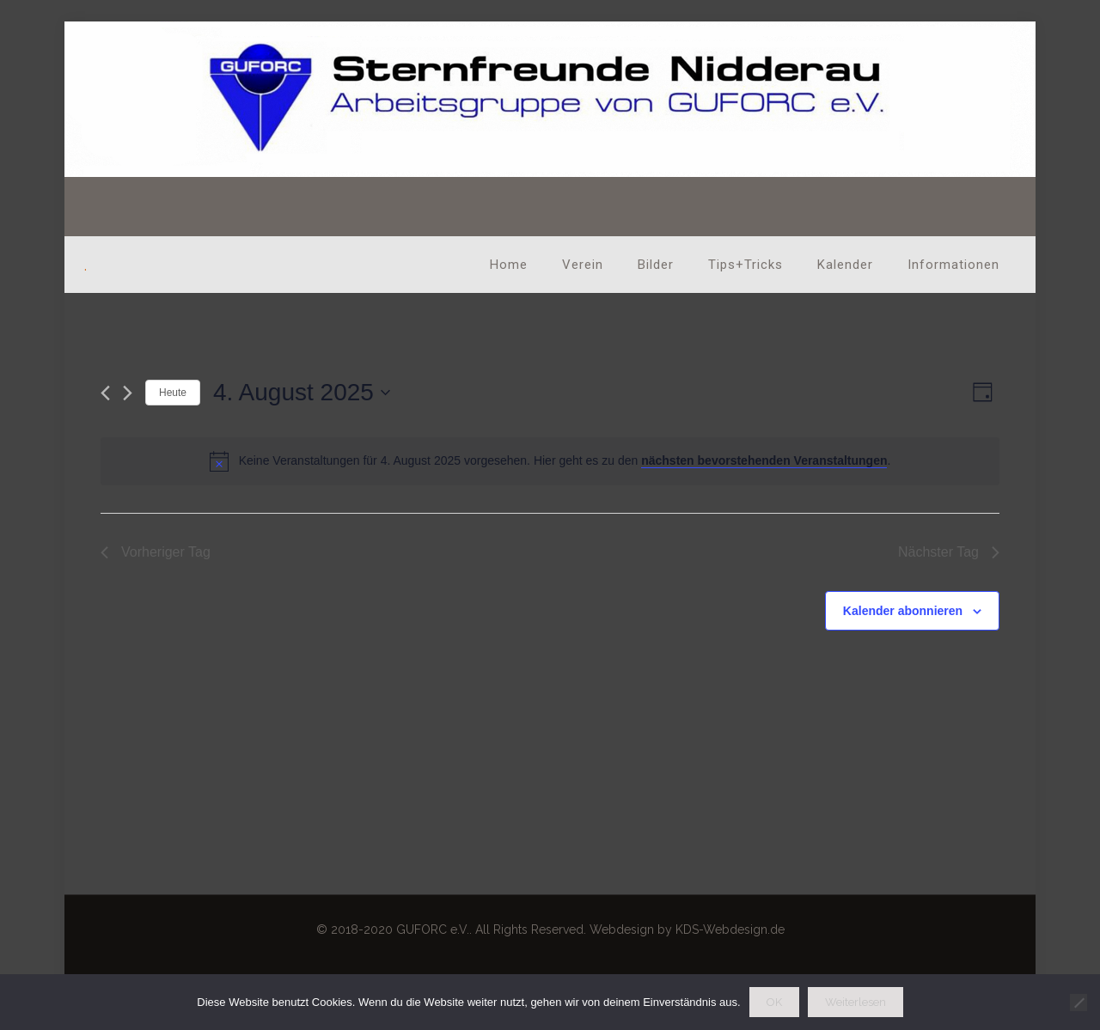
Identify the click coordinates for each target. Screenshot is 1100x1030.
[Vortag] (105, 393)
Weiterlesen (855, 1002)
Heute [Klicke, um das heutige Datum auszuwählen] (172, 393)
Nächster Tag (948, 552)
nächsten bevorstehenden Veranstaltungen (764, 460)
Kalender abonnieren (902, 611)
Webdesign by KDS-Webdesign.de (687, 929)
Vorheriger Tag (156, 552)
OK (774, 1002)
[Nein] (1078, 1002)
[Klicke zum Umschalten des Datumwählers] (301, 392)
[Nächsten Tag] (127, 393)
